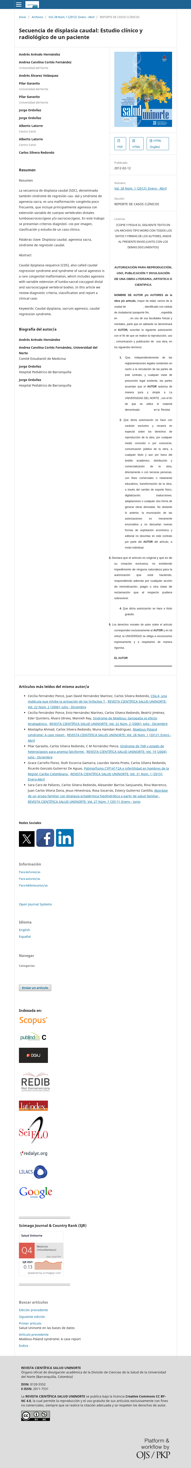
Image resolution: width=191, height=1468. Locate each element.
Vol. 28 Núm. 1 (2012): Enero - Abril (71, 17)
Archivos (37, 17)
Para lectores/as (29, 872)
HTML (136, 147)
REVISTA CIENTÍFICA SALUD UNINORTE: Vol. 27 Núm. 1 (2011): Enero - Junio (84, 801)
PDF (120, 147)
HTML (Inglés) (156, 144)
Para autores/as (29, 879)
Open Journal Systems (35, 904)
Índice (23, 1346)
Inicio (22, 17)
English (24, 930)
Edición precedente (33, 1310)
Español (25, 936)
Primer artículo (30, 1323)
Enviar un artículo (35, 988)
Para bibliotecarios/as (33, 885)
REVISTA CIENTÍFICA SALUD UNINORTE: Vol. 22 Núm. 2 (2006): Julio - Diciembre (108, 724)
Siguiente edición (32, 1317)
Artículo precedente (34, 1334)
